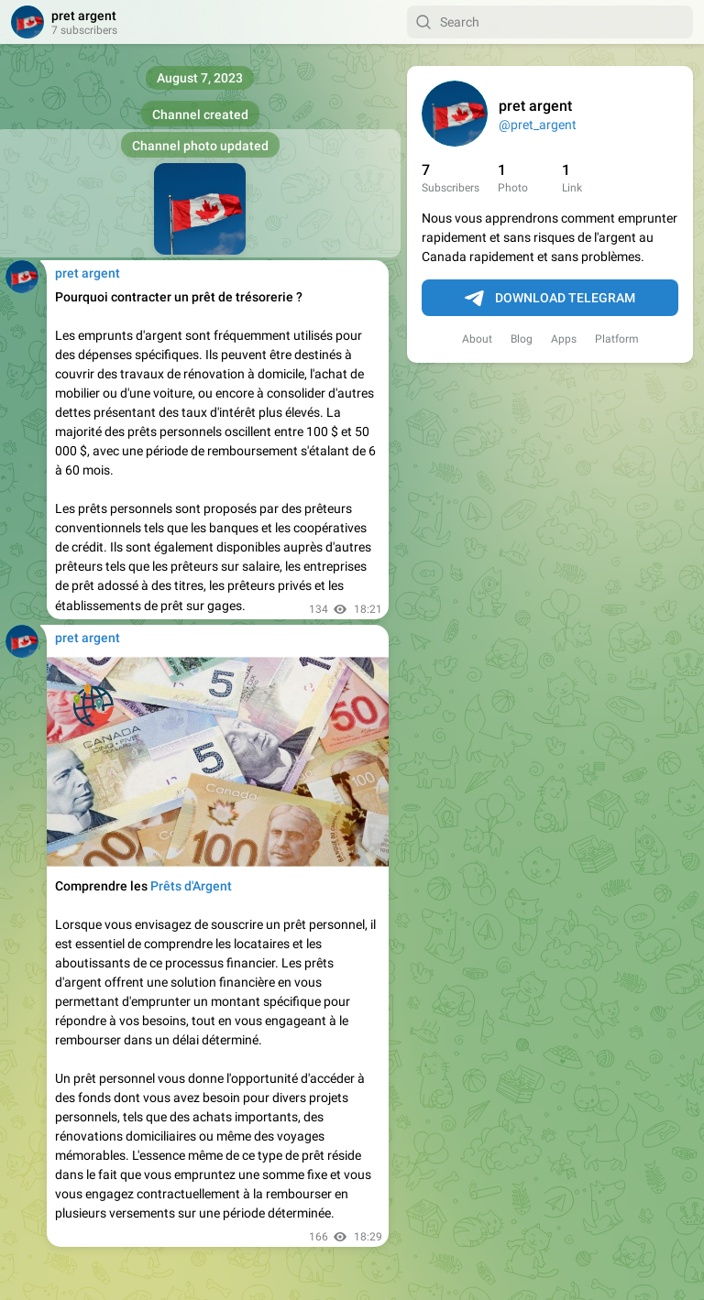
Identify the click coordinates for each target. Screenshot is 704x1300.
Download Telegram (550, 298)
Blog (522, 339)
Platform (617, 339)
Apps (564, 339)
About (477, 339)
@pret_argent (538, 124)
